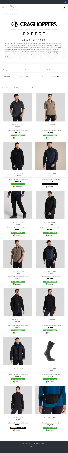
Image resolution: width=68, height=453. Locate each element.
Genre (27, 70)
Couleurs (50, 70)
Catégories (7, 70)
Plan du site (34, 447)
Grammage (7, 76)
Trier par (5, 87)
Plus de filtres (56, 76)
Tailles (27, 76)
